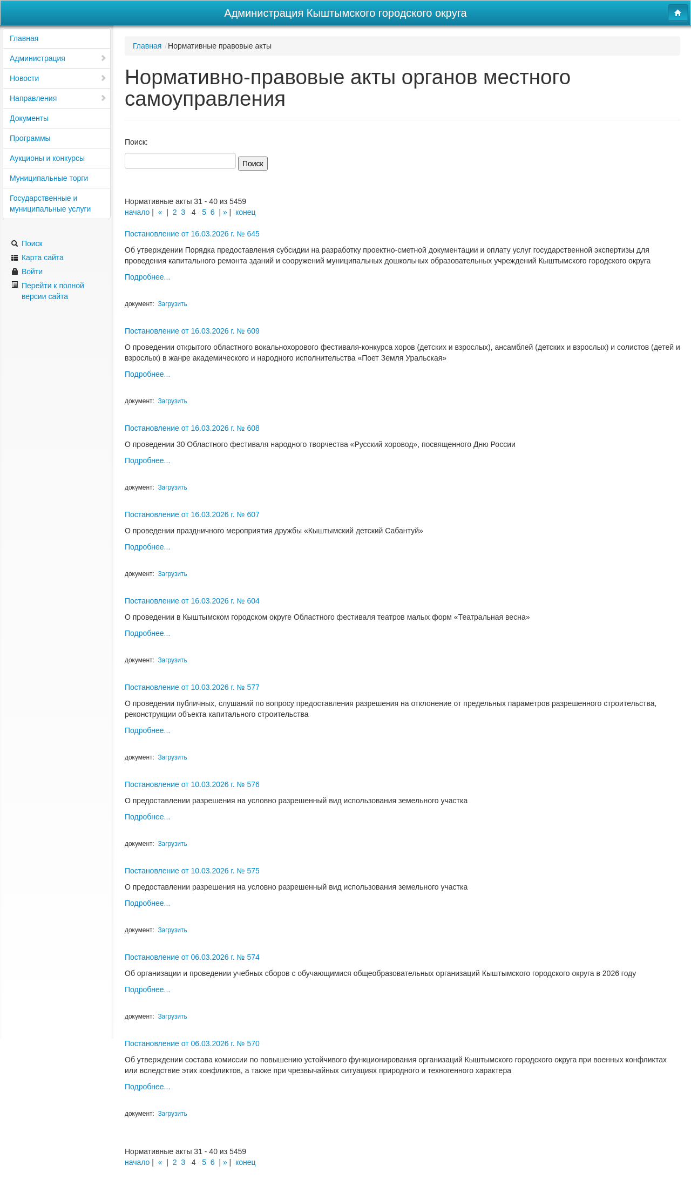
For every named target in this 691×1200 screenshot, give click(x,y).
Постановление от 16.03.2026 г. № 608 (192, 428)
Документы (29, 118)
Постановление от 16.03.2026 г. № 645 (192, 233)
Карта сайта (37, 257)
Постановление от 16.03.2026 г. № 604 (192, 600)
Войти (27, 271)
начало (137, 212)
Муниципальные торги (49, 178)
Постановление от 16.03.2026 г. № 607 (192, 514)
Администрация (58, 58)
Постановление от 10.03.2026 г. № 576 (192, 784)
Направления (58, 98)
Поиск (27, 243)
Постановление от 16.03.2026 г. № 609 (192, 331)
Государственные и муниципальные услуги (50, 203)
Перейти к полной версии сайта (47, 291)
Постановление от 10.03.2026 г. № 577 (192, 687)
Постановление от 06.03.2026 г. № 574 (192, 957)
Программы (30, 138)
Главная (24, 38)
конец (245, 212)
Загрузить (172, 304)
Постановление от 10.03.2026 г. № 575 (192, 870)
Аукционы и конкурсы (47, 158)
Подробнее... (147, 277)
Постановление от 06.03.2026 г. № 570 (192, 1043)
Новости (58, 78)
